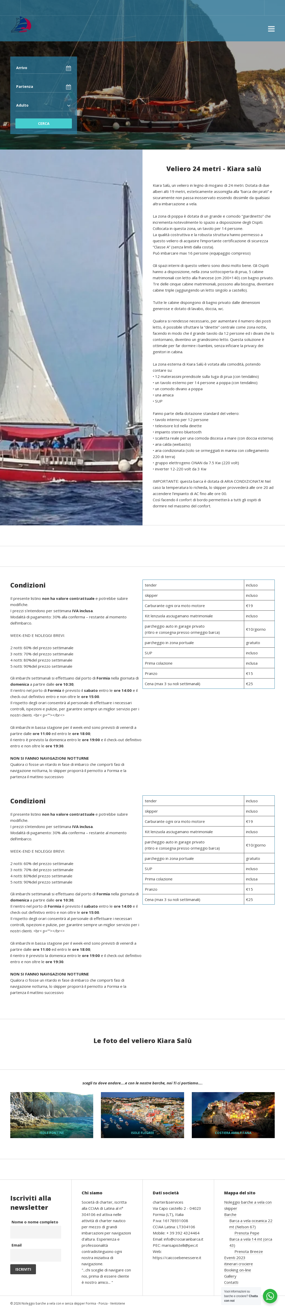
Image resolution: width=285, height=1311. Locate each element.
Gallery (230, 1276)
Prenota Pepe (246, 1232)
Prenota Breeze (248, 1251)
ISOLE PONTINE (52, 1133)
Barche (230, 1214)
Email (17, 1245)
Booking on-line (237, 1269)
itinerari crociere (238, 1263)
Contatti (231, 1282)
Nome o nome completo (35, 1221)
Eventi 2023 (234, 1257)
